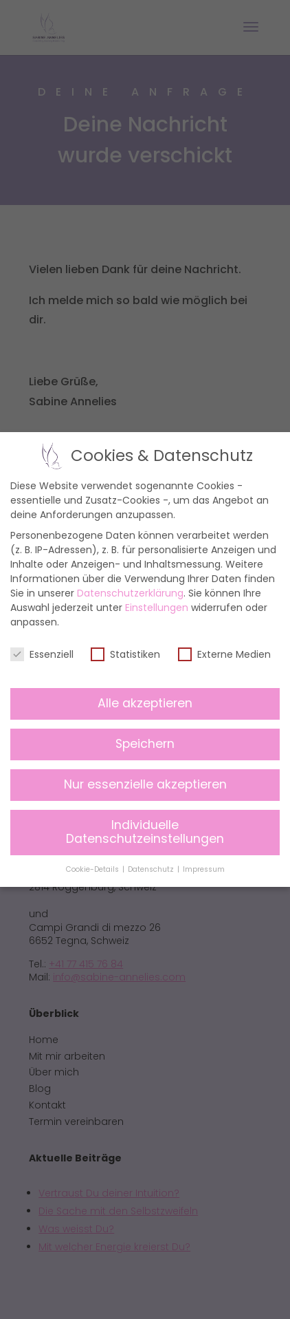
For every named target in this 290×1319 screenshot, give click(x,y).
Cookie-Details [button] (92, 869)
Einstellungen (156, 607)
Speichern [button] (145, 744)
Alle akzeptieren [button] (145, 704)
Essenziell (42, 654)
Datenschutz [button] (151, 869)
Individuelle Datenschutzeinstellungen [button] (145, 832)
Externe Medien (224, 654)
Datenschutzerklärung (130, 593)
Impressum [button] (204, 869)
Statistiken (125, 654)
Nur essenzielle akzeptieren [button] (144, 785)
